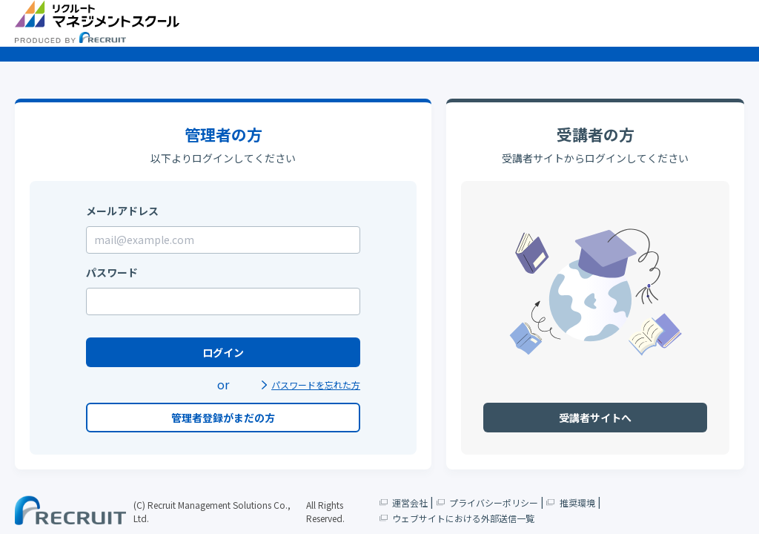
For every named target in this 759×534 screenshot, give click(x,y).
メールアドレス (122, 210)
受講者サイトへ (595, 417)
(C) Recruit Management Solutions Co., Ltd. (212, 511)
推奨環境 (570, 501)
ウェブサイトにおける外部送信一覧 (457, 517)
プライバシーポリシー (487, 501)
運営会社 (404, 501)
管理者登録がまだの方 (223, 417)
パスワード (112, 272)
